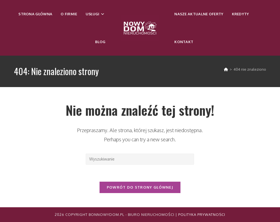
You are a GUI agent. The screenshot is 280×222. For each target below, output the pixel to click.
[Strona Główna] (226, 69)
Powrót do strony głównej (140, 187)
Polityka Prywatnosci (201, 214)
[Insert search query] (140, 159)
